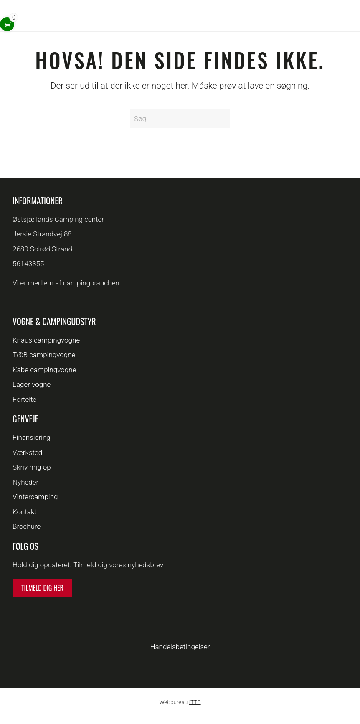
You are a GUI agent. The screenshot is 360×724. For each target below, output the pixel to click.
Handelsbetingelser (180, 647)
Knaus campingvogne (46, 340)
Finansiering (32, 437)
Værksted (27, 452)
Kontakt (25, 512)
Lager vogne (32, 384)
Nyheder (25, 482)
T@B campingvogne (44, 355)
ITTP (194, 702)
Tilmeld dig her (42, 588)
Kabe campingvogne (44, 370)
